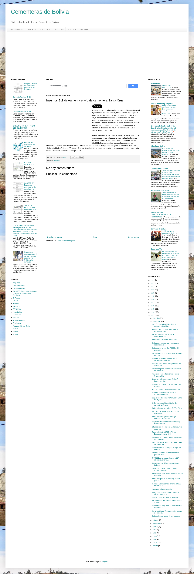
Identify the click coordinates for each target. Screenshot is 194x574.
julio (154, 530)
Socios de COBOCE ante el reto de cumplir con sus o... (165, 469)
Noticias (57, 160)
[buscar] (87, 86)
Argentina (16, 283)
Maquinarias (156, 83)
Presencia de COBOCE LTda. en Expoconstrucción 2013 (164, 433)
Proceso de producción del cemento (29, 144)
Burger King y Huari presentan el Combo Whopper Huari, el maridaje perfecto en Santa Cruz (169, 110)
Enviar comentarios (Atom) (66, 241)
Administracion (157, 213)
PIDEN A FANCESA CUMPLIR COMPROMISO (163, 335)
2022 (153, 287)
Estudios (16, 304)
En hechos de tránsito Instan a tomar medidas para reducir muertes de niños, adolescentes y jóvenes (170, 255)
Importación (17, 312)
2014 (153, 312)
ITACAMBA (45, 29)
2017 (153, 303)
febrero (155, 546)
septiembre (157, 523)
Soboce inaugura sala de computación (166, 516)
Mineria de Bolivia (158, 146)
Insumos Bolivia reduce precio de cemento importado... (164, 394)
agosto (155, 527)
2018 (153, 299)
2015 (153, 309)
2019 (153, 296)
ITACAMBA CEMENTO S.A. (30, 164)
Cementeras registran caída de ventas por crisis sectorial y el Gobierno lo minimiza (30, 257)
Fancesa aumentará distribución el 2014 (166, 390)
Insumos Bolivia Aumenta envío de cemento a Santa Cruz (164, 359)
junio (155, 533)
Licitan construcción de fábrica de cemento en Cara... (164, 404)
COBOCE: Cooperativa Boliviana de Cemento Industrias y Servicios (25, 293)
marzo (155, 543)
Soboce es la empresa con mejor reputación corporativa (164, 418)
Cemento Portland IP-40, (22, 112)
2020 (153, 293)
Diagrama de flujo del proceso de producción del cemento (30, 87)
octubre (155, 520)
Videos (15, 331)
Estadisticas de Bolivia (160, 191)
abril (154, 539)
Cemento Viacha (16, 29)
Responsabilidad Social (21, 326)
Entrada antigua (133, 237)
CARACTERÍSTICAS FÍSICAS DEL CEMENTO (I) (24, 127)
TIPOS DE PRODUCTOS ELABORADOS (30, 207)
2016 (153, 306)
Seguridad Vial (156, 249)
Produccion (58, 29)
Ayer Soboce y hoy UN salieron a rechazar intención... (164, 325)
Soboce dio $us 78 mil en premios (164, 340)
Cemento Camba (19, 286)
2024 (153, 280)
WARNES (84, 29)
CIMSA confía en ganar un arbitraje (165, 497)
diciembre (156, 318)
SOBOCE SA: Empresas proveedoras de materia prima (30, 186)
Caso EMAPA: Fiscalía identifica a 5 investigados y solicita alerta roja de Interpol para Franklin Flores (163, 130)
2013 (153, 315)
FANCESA (31, 29)
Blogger (104, 562)
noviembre (157, 321)
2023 (153, 283)
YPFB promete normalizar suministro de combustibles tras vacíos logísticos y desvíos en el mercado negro (171, 174)
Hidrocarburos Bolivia (159, 168)
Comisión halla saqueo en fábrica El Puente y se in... (165, 380)
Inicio (95, 237)
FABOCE (16, 306)
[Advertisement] (93, 55)
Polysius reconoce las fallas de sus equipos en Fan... (165, 330)
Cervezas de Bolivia (158, 229)
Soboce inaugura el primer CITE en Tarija (167, 408)
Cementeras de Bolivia (40, 11)
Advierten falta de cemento (162, 489)
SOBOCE (72, 29)
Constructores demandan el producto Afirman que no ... (165, 493)
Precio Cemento (19, 320)
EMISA (15, 301)
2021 (153, 290)
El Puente (16, 298)
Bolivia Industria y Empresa (161, 104)
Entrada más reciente (55, 237)
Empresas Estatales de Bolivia (163, 126)
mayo (155, 536)
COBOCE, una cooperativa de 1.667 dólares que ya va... (165, 459)
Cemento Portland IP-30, (22, 97)
